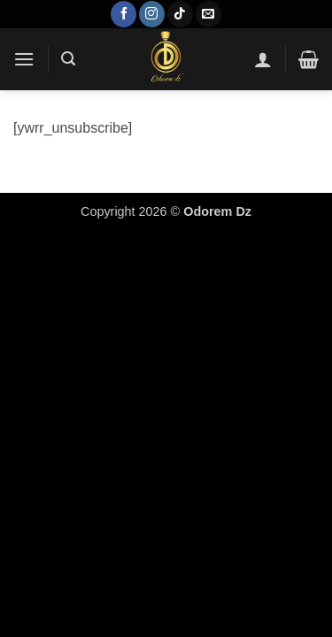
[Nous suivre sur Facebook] (123, 14)
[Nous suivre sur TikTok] (180, 14)
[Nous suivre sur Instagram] (152, 14)
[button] (24, 59)
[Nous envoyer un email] (208, 14)
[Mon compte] (263, 59)
